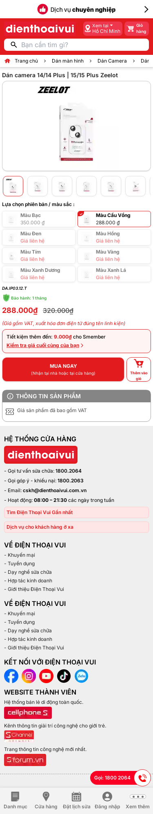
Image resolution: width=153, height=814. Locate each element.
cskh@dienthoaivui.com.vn (54, 490)
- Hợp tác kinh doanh (28, 580)
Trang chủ (26, 61)
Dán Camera (112, 61)
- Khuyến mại (19, 555)
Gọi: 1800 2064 (122, 778)
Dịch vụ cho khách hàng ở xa (40, 527)
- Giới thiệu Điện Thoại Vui (34, 589)
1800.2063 (71, 481)
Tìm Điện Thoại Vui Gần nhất (40, 512)
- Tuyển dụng (19, 563)
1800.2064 (68, 471)
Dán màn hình (68, 61)
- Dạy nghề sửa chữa (28, 572)
